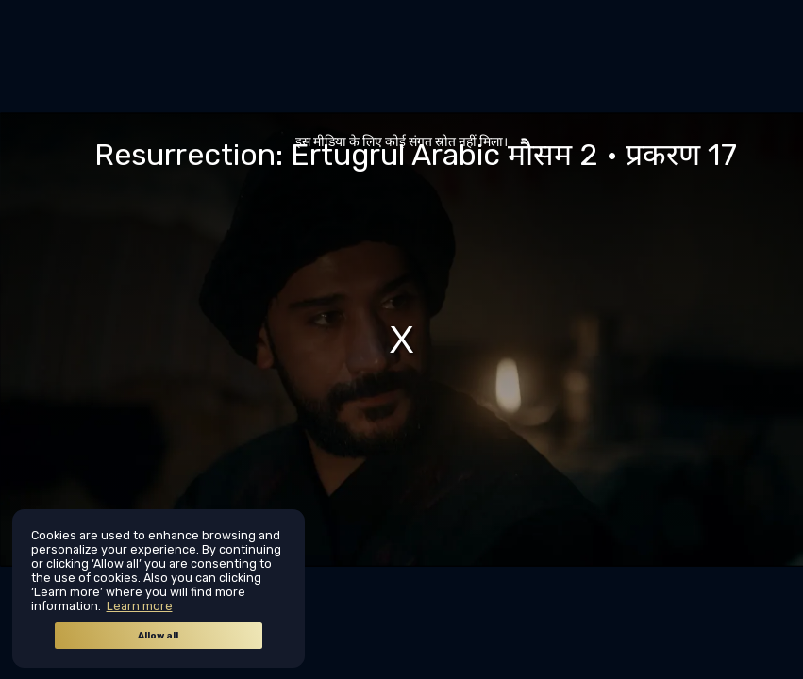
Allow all (158, 635)
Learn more (140, 606)
